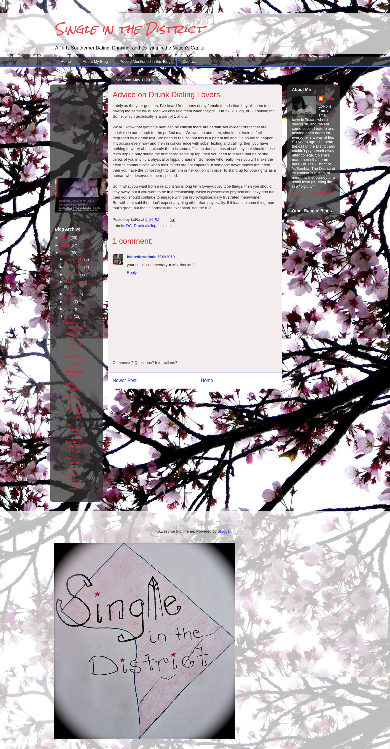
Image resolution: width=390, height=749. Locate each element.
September (74, 282)
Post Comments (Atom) (207, 399)
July (69, 301)
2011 (66, 245)
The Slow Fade (72, 398)
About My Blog (95, 61)
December (74, 259)
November (74, 267)
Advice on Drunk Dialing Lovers (72, 482)
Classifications (73, 374)
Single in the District (129, 29)
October (72, 274)
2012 (66, 237)
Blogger (224, 531)
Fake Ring (73, 356)
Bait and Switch (72, 386)
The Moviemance (74, 463)
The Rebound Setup (74, 429)
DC (129, 225)
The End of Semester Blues (74, 412)
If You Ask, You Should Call (73, 342)
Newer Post (125, 380)
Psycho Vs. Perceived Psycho (74, 446)
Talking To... (74, 364)
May (69, 316)
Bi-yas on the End (73, 325)
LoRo (329, 98)
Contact (189, 61)
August (72, 294)
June (70, 309)
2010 (66, 252)
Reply (132, 272)
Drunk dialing (145, 225)
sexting (165, 225)
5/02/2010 (166, 257)
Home (66, 61)
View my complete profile (313, 193)
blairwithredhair (141, 257)
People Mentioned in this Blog (145, 61)
